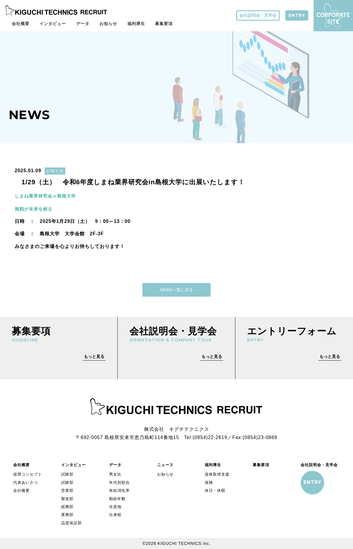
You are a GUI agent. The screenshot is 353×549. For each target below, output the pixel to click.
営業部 (67, 490)
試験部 (67, 473)
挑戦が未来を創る (35, 208)
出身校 (115, 514)
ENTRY (297, 15)
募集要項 (164, 23)
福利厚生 (136, 23)
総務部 (67, 506)
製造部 (67, 498)
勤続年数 (117, 498)
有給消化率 (119, 490)
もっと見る (94, 355)
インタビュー (52, 23)
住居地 (115, 506)
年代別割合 (119, 482)
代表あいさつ (25, 482)
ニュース (165, 464)
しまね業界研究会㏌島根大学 (50, 195)
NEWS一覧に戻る (176, 289)
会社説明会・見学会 (258, 15)
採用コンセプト (27, 473)
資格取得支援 (217, 473)
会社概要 (20, 23)
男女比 (115, 473)
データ (82, 23)
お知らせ (108, 23)
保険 (209, 482)
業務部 (67, 514)
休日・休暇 (215, 490)
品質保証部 (71, 522)
